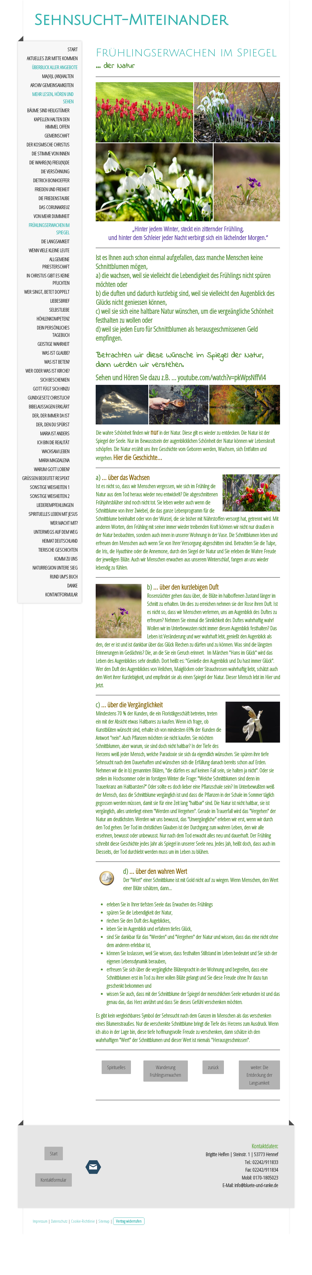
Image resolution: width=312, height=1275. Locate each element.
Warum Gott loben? (51, 510)
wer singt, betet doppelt (46, 332)
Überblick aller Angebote (55, 108)
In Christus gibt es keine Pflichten (48, 320)
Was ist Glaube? (55, 393)
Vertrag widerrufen (128, 1261)
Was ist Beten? (56, 402)
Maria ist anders (54, 474)
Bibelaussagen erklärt (49, 447)
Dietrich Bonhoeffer (51, 221)
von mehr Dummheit (51, 257)
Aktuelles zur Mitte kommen (52, 99)
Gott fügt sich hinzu (51, 429)
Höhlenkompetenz (53, 359)
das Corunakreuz (54, 248)
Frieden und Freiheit (52, 230)
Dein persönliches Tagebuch (53, 372)
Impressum (40, 1261)
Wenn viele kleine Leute (49, 291)
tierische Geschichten (58, 590)
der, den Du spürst (52, 465)
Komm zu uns (66, 599)
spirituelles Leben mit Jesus (53, 554)
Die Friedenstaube (53, 239)
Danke (72, 626)
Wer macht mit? (64, 563)
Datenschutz (59, 1261)
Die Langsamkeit (55, 282)
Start (72, 90)
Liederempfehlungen (55, 545)
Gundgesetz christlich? (48, 438)
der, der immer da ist (50, 456)
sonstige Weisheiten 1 (49, 528)
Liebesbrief (59, 341)
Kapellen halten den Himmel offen (51, 164)
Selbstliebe (59, 350)
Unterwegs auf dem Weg (56, 572)
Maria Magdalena (54, 501)
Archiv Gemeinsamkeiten (51, 126)
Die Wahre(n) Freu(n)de (49, 203)
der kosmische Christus (48, 185)
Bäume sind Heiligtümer (48, 151)
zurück (213, 1107)
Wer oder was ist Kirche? (47, 411)
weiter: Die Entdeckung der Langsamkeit (259, 1115)
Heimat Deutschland (60, 581)
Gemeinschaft (56, 176)
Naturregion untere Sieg (55, 608)
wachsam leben (55, 492)
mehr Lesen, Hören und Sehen (52, 138)
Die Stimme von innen (50, 194)
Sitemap (104, 1261)
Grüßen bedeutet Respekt (45, 519)
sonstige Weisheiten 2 (49, 536)
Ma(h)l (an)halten (57, 117)
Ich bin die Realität (53, 483)
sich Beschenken (54, 420)
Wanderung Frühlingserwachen (165, 1111)
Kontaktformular (61, 635)
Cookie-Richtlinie (83, 1261)
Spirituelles (116, 1107)
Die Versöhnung (55, 212)
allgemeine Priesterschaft (55, 304)
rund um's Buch (64, 617)
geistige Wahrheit (53, 384)
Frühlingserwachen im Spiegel (49, 269)
